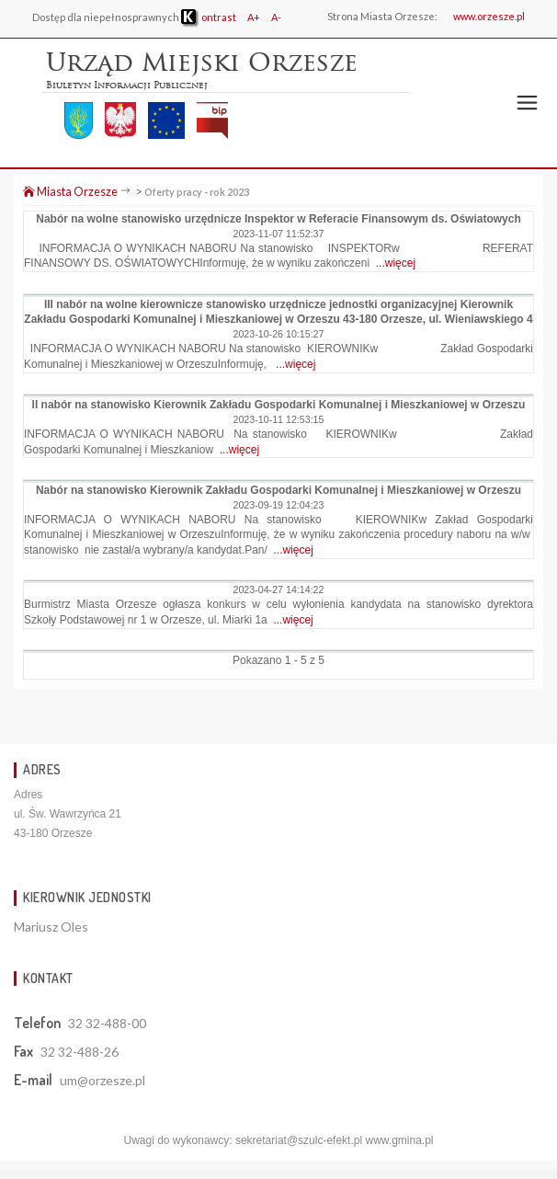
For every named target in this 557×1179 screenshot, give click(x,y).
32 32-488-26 (79, 1051)
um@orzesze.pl (102, 1080)
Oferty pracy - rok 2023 (196, 192)
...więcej (395, 263)
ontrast (208, 17)
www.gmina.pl (399, 1140)
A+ (253, 17)
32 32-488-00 (107, 1023)
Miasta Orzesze (70, 191)
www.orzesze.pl (489, 16)
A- (276, 17)
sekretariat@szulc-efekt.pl (298, 1140)
